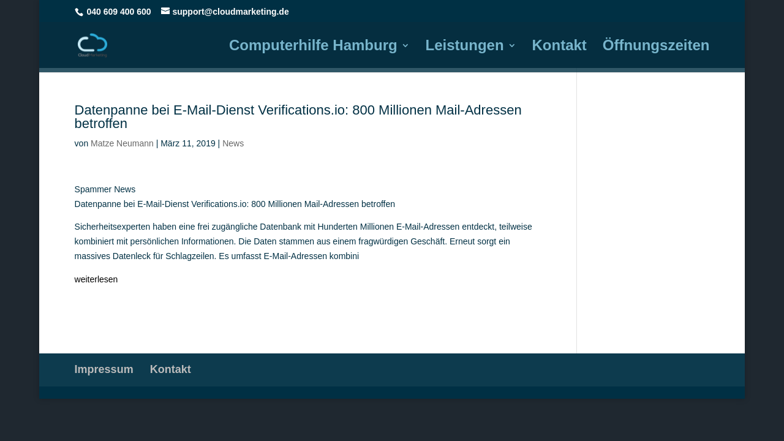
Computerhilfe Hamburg (313, 47)
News (233, 143)
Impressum (104, 369)
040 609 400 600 (119, 12)
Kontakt (559, 47)
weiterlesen (96, 279)
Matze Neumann (122, 143)
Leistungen (465, 47)
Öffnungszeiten (656, 47)
